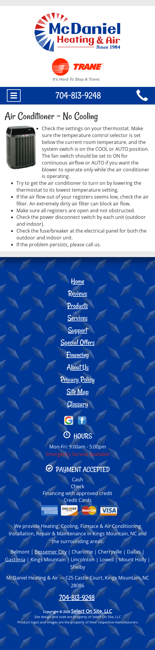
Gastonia (15, 559)
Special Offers (78, 342)
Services (77, 317)
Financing (77, 354)
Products (77, 305)
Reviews (77, 293)
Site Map (78, 391)
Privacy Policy (77, 379)
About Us (78, 367)
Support (77, 330)
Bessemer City (51, 551)
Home (77, 281)
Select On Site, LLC (91, 611)
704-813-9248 (77, 597)
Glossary (77, 403)
